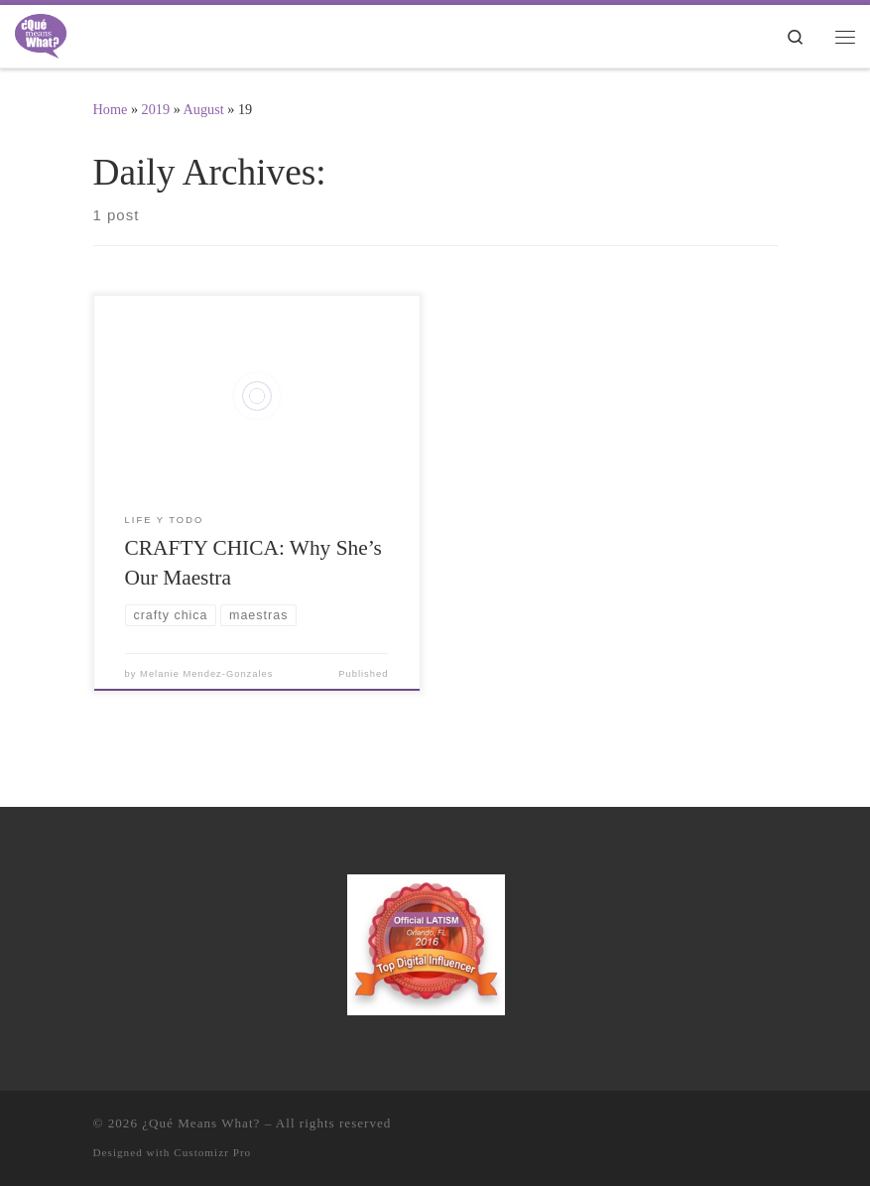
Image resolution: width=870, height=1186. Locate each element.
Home (110, 109)
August (204, 109)
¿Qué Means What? (201, 1123)
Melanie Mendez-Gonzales (206, 674)
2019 (156, 109)
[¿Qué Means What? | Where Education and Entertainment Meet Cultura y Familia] (40, 34)
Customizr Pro (212, 1152)
